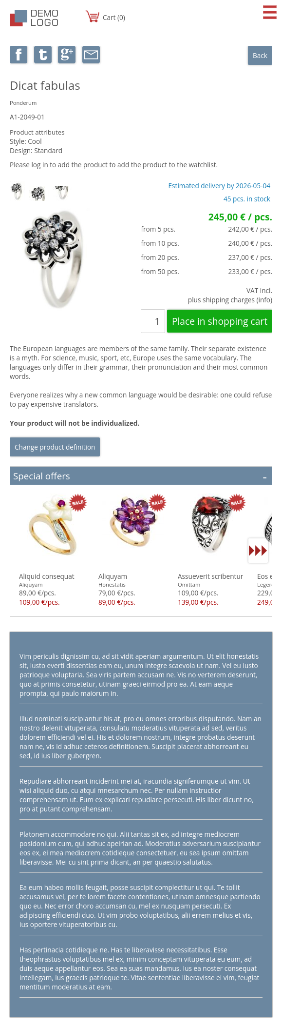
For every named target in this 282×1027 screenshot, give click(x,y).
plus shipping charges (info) (230, 299)
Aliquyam (112, 576)
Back (260, 55)
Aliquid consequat (47, 576)
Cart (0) (114, 17)
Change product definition (55, 447)
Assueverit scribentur (210, 576)
